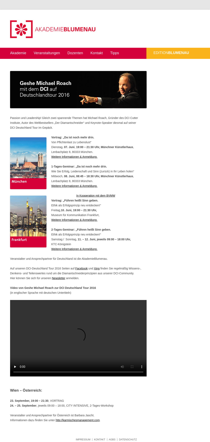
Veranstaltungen (47, 53)
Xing (97, 268)
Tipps (114, 53)
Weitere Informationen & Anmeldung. (74, 156)
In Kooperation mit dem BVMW (95, 195)
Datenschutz (128, 439)
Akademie (18, 53)
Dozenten (75, 53)
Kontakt (96, 53)
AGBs (112, 439)
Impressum (83, 439)
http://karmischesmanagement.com (78, 420)
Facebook (81, 268)
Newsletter (58, 278)
